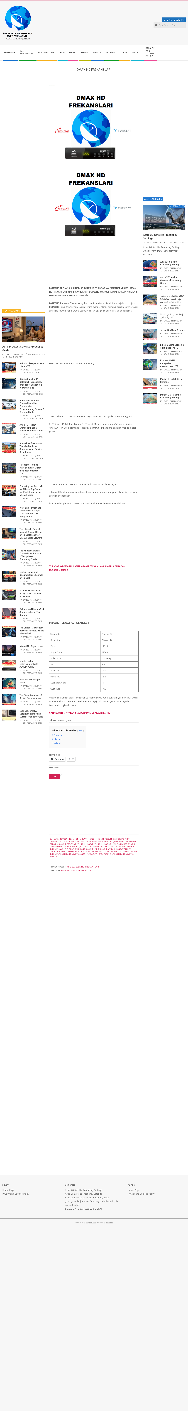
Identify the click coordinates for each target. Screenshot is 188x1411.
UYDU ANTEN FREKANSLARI (86, 854)
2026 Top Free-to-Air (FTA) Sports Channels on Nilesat (31, 593)
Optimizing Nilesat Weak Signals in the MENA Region (32, 612)
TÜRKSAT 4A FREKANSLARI (110, 851)
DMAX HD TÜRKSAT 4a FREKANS (72, 849)
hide (80, 730)
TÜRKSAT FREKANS (129, 851)
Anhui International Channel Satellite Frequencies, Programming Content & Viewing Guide (32, 406)
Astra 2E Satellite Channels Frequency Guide (170, 280)
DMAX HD (54, 844)
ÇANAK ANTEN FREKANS (102, 841)
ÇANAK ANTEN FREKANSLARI (124, 841)
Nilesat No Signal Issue (31, 646)
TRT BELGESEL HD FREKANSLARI (82, 866)
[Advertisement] (87, 263)
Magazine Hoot (91, 1222)
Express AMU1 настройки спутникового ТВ (169, 363)
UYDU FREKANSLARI (120, 854)
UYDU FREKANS (104, 854)
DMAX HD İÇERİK (77, 846)
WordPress (109, 1222)
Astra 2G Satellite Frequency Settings (83, 1190)
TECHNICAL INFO (16, 357)
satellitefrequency (70, 851)
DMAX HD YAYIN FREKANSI (110, 849)
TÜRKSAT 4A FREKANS (89, 851)
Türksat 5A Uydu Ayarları (172, 330)
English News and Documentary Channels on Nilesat (31, 575)
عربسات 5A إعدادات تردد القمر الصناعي (83, 1208)
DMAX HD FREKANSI (83, 844)
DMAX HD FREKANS (66, 844)
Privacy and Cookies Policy (15, 1193)
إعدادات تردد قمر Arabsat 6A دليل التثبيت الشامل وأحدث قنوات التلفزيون (172, 299)
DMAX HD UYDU (92, 849)
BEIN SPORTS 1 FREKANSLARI (76, 870)
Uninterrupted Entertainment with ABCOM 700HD (29, 664)
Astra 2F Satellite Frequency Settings (83, 1193)
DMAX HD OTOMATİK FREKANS (112, 846)
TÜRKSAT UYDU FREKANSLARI (62, 854)
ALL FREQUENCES (108, 839)
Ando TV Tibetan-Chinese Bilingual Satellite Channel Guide (31, 428)
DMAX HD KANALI (92, 846)
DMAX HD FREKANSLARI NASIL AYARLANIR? (109, 844)
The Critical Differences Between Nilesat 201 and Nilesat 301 (32, 630)
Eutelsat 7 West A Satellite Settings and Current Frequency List (31, 714)
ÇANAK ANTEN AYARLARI (81, 841)
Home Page (8, 1190)
